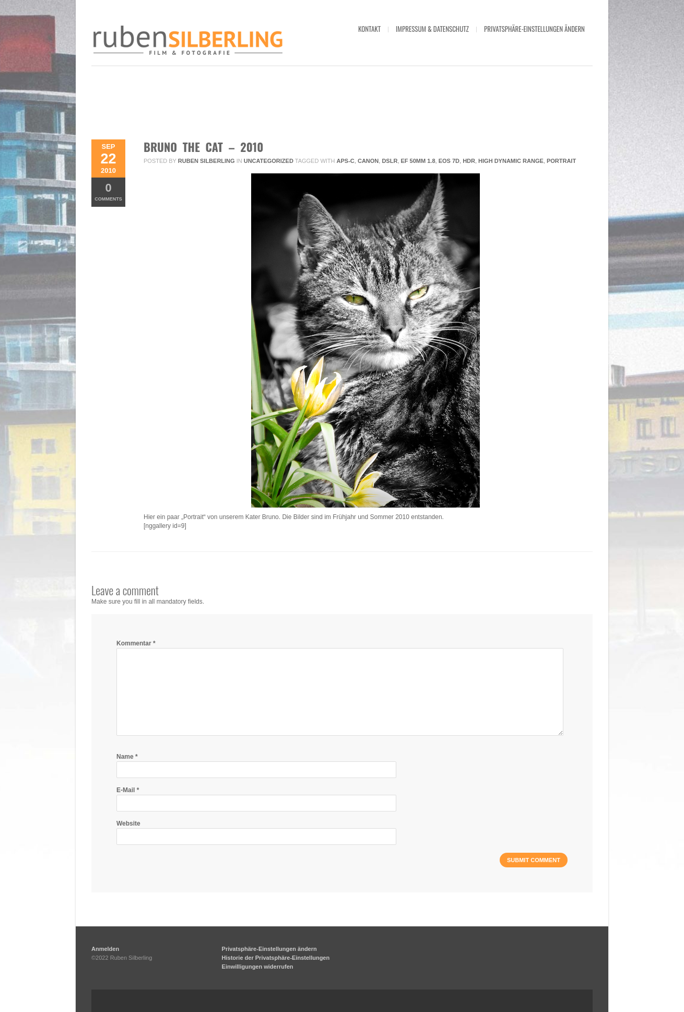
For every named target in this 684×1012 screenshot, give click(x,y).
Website (128, 823)
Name (127, 756)
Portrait (561, 161)
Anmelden (105, 949)
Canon (368, 161)
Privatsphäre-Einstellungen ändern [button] (534, 28)
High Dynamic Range (511, 161)
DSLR (389, 161)
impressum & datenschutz (432, 28)
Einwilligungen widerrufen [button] (257, 966)
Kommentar (136, 643)
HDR (469, 161)
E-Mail (127, 790)
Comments (108, 191)
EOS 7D (449, 161)
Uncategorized (268, 161)
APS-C (346, 161)
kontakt (369, 28)
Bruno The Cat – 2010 (203, 146)
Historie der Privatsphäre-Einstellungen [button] (276, 958)
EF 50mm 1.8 (418, 161)
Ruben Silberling (206, 161)
